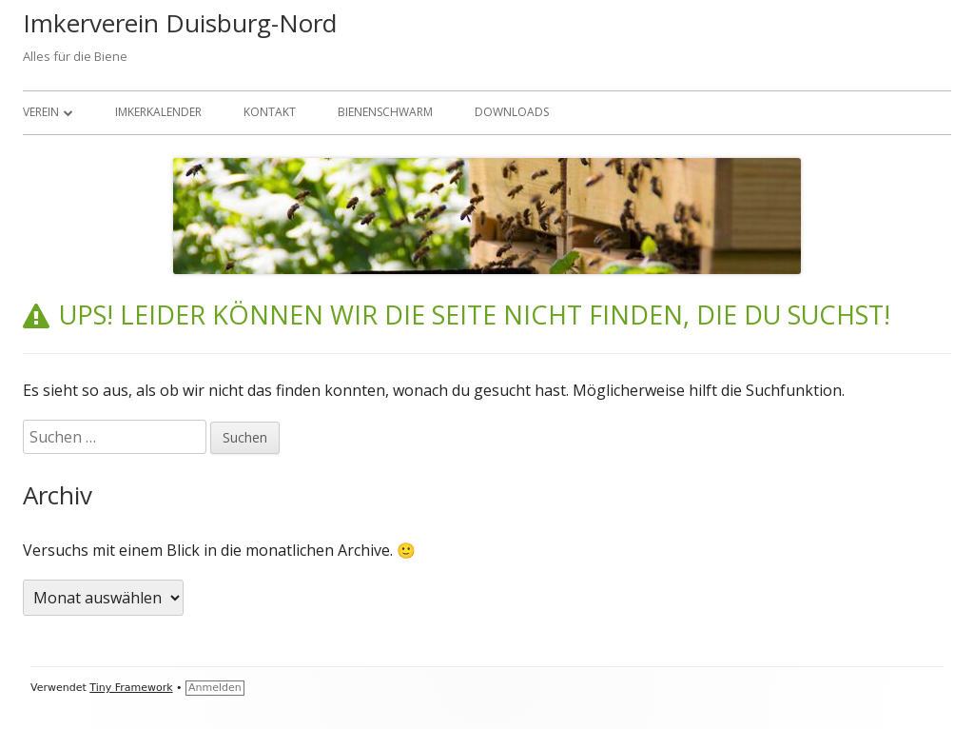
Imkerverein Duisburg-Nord (180, 23)
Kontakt (270, 112)
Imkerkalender (158, 112)
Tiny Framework (130, 687)
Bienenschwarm (385, 112)
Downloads (512, 112)
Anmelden (215, 687)
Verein (41, 112)
